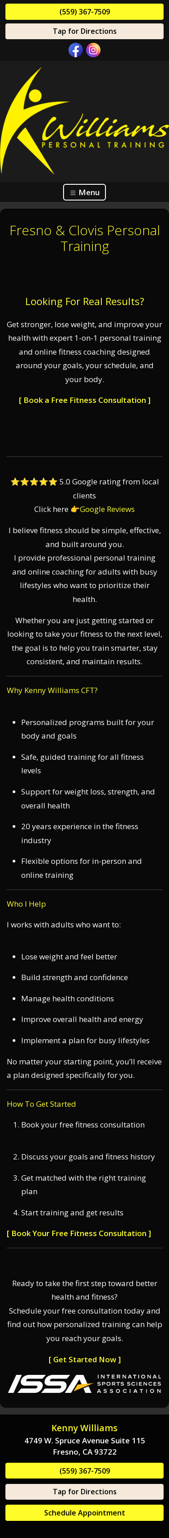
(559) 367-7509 (84, 12)
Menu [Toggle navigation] (84, 192)
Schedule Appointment (84, 1513)
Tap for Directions (85, 31)
